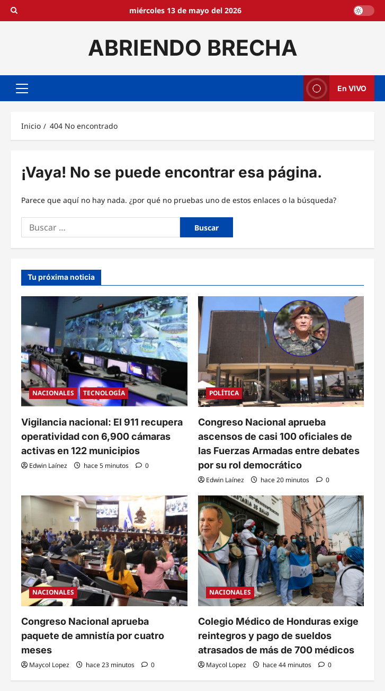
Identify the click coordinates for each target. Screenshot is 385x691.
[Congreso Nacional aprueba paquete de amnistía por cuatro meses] (104, 550)
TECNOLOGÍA (104, 392)
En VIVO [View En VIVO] (334, 88)
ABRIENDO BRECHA (193, 47)
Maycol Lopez (49, 664)
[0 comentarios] (142, 465)
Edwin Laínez (48, 465)
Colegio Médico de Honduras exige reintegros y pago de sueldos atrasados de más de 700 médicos (278, 635)
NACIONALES (53, 392)
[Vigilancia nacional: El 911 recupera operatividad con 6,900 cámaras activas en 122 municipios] (104, 351)
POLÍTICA (224, 392)
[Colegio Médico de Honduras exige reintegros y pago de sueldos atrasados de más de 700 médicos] (281, 550)
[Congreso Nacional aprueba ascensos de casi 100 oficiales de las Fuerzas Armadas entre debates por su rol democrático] (281, 351)
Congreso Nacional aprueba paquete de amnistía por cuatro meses (92, 635)
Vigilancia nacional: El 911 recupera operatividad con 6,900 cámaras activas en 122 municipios (102, 436)
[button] (22, 88)
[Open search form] (14, 10)
